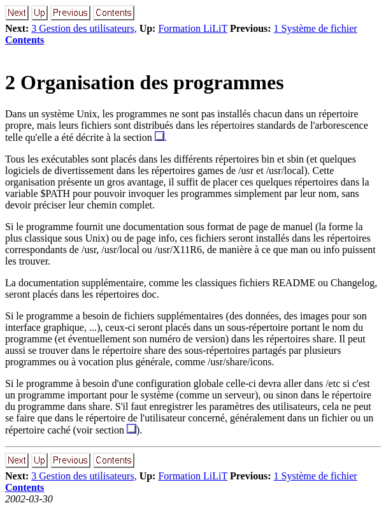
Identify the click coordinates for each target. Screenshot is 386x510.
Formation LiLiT (192, 28)
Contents (24, 39)
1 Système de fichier (315, 28)
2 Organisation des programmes (144, 82)
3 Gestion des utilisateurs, (83, 28)
